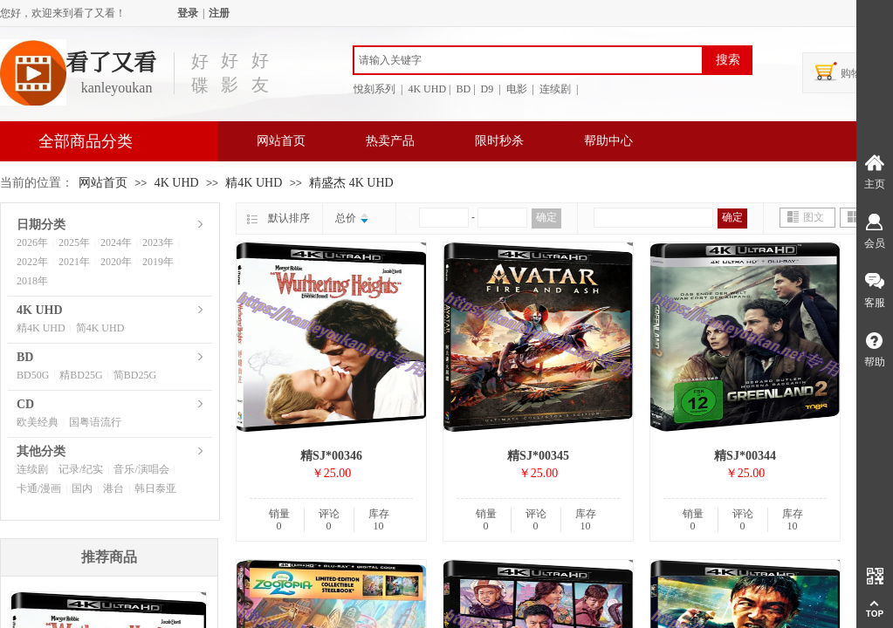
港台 (113, 488)
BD (25, 357)
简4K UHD (100, 328)
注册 (219, 13)
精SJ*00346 (331, 455)
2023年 (158, 242)
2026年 (32, 242)
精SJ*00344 (745, 455)
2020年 (116, 262)
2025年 (74, 242)
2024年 (116, 242)
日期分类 (41, 224)
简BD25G (134, 375)
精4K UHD (255, 182)
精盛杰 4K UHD (351, 182)
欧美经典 (37, 422)
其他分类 (41, 451)
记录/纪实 (80, 469)
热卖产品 (390, 140)
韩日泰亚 (155, 488)
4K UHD (177, 182)
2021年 (74, 262)
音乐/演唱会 (140, 469)
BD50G (33, 375)
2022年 (32, 262)
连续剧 (32, 469)
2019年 (158, 262)
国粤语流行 (95, 422)
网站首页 (281, 140)
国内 (82, 488)
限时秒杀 (499, 140)
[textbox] (528, 60)
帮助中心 (608, 140)
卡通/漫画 (39, 488)
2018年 (32, 281)
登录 (187, 13)
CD (25, 404)
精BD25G (80, 375)
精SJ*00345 (538, 455)
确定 (546, 217)
